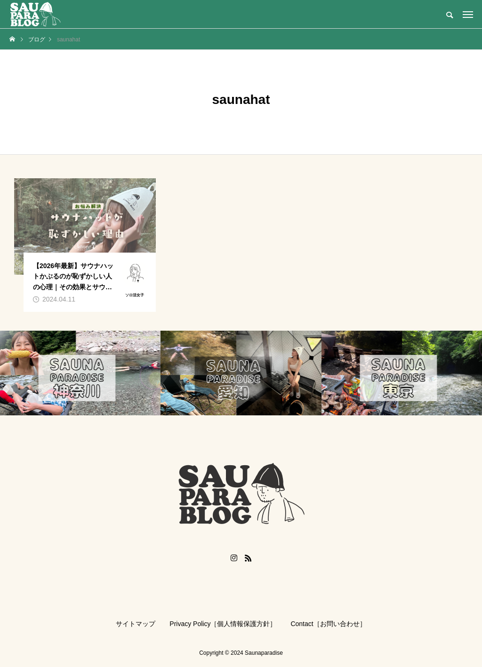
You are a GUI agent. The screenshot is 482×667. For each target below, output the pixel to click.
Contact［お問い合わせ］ (328, 623)
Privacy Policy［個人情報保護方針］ (222, 623)
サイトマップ (135, 623)
